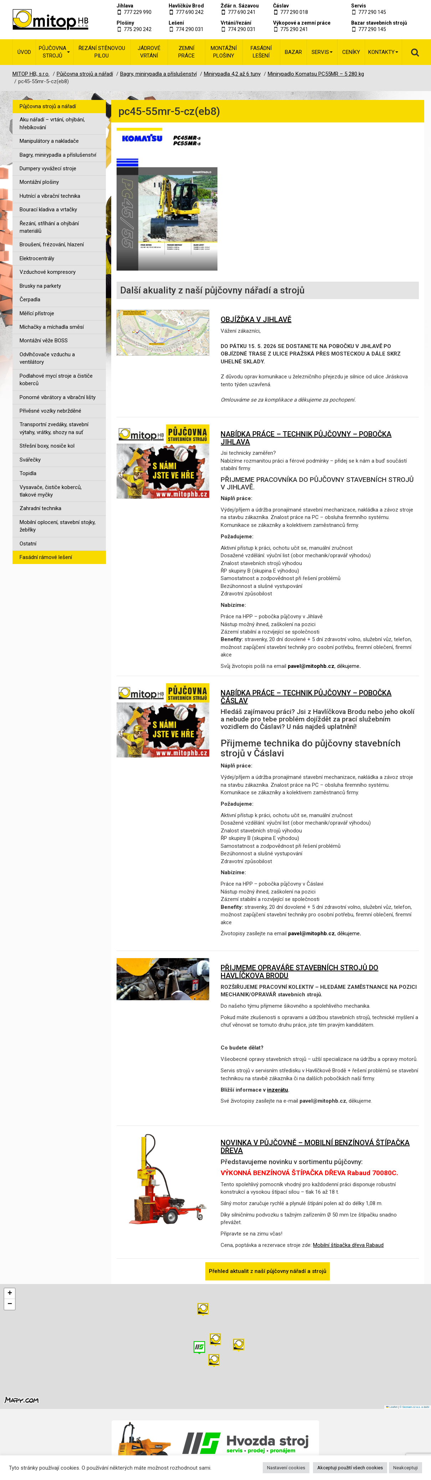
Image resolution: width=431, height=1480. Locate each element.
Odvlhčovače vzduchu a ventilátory (47, 358)
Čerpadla (30, 299)
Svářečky (30, 460)
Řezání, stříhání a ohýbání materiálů (49, 227)
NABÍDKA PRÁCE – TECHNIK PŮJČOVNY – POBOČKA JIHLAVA (306, 438)
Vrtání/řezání (236, 23)
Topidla (28, 473)
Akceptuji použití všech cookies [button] (350, 1467)
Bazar (293, 52)
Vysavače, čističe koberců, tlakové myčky (51, 491)
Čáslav (281, 6)
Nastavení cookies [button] (286, 1467)
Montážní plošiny (224, 52)
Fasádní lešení (261, 52)
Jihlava (125, 6)
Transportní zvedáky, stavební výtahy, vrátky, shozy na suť (54, 428)
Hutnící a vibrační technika (50, 196)
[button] (238, 1345)
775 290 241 (294, 29)
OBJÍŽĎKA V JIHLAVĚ (256, 319)
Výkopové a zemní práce (301, 23)
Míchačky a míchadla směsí (52, 327)
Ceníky (351, 52)
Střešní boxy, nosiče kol (47, 446)
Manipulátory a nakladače (49, 141)
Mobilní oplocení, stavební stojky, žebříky (58, 526)
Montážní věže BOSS (44, 340)
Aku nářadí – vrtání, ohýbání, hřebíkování (52, 123)
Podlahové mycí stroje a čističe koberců (56, 380)
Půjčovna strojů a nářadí (48, 106)
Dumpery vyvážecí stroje (48, 168)
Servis (358, 6)
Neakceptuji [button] (405, 1467)
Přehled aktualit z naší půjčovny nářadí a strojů (267, 1271)
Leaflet (391, 1407)
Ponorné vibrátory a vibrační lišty (58, 397)
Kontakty (383, 52)
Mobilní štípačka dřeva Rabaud (348, 1245)
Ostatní (28, 543)
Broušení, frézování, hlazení (52, 244)
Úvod (24, 52)
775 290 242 (138, 29)
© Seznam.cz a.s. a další (414, 1407)
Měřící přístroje (37, 313)
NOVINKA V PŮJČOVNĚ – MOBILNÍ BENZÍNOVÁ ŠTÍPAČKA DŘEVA (315, 1146)
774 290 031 (190, 29)
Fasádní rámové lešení (46, 557)
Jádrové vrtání (149, 52)
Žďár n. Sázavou (240, 6)
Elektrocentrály (37, 258)
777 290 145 (372, 12)
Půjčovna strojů (54, 52)
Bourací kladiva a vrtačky (48, 209)
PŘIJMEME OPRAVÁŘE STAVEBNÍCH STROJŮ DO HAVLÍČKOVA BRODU (299, 971)
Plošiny (125, 23)
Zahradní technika (40, 508)
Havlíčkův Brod (186, 6)
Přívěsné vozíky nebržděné (50, 411)
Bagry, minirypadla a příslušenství (58, 155)
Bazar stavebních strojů (379, 23)
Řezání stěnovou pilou (101, 52)
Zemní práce (186, 52)
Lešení (176, 23)
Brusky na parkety (40, 286)
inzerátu (277, 1090)
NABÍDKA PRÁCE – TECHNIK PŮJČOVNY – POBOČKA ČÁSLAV (306, 697)
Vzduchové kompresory (48, 272)
